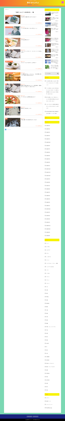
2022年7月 (48, 148)
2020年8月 (48, 188)
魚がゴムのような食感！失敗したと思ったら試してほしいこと (54, 55)
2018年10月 (48, 228)
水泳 (47, 353)
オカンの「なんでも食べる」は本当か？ (28, 62)
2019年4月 (48, 218)
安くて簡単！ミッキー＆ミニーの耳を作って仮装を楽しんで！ (54, 18)
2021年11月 (48, 172)
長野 (47, 383)
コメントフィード (49, 404)
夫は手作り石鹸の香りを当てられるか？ (28, 16)
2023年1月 (48, 138)
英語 (47, 376)
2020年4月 (48, 195)
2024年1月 (48, 132)
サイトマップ (36, 4)
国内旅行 (47, 303)
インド (47, 243)
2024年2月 (48, 128)
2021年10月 (48, 175)
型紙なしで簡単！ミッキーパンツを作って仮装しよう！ (54, 29)
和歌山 (47, 296)
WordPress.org (49, 407)
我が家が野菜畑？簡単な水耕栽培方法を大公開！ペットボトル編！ (52, 112)
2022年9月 (48, 145)
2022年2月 (48, 162)
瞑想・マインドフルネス (50, 366)
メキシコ (47, 283)
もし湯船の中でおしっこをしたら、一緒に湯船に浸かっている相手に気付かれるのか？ (31, 74)
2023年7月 (48, 135)
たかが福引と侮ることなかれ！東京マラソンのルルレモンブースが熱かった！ (52, 83)
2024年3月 (48, 125)
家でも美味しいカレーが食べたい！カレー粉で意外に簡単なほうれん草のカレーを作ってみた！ (52, 99)
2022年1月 (48, 165)
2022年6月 (48, 152)
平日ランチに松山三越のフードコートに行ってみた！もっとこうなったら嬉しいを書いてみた (54, 66)
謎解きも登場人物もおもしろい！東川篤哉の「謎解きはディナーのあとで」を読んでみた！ (31, 86)
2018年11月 (48, 225)
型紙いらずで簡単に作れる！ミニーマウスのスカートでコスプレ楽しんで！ (54, 39)
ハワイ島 (47, 273)
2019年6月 (48, 215)
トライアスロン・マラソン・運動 (52, 263)
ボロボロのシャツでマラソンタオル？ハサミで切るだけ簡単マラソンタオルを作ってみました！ (54, 50)
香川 (47, 386)
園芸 (47, 306)
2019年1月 (48, 222)
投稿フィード (48, 401)
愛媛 (47, 323)
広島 (47, 316)
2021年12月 (48, 168)
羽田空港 (47, 373)
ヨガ (47, 286)
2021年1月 (48, 185)
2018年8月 (48, 235)
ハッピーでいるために (50, 266)
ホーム (6, 9)
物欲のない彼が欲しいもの (26, 108)
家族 (47, 313)
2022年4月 (48, 155)
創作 (47, 293)
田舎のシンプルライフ (50, 363)
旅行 (47, 336)
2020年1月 (48, 205)
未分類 (47, 343)
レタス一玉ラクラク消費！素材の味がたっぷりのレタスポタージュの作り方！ (52, 106)
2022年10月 (48, 142)
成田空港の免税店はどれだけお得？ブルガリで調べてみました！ (54, 44)
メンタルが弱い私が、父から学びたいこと (29, 28)
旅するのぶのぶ (33, 2)
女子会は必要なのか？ (25, 39)
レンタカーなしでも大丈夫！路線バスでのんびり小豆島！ (54, 13)
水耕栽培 (47, 356)
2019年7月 (48, 212)
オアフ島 (47, 246)
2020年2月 (48, 202)
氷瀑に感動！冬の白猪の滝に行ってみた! (29, 119)
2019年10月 (48, 208)
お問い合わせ (30, 4)
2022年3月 (48, 158)
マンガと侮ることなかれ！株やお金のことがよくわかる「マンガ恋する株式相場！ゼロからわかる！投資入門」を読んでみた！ (52, 91)
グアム (47, 253)
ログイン (47, 397)
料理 (47, 333)
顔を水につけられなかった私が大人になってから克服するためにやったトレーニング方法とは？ (54, 61)
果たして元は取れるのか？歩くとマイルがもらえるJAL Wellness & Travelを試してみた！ (54, 24)
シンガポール (48, 256)
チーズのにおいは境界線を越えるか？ (28, 96)
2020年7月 (48, 192)
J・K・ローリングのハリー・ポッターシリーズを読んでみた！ (31, 52)
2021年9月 (48, 178)
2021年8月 (48, 182)
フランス (47, 276)
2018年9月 (48, 232)
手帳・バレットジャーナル (50, 326)
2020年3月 (48, 198)
